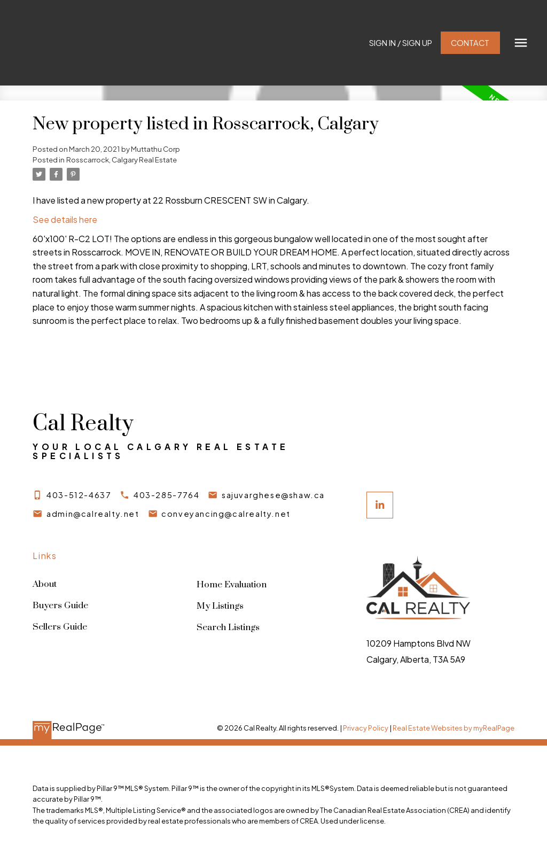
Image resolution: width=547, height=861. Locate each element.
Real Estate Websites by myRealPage (453, 728)
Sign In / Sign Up (399, 43)
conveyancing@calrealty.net (227, 513)
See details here (65, 219)
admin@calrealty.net (92, 513)
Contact (469, 43)
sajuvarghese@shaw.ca (276, 495)
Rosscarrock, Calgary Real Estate (121, 159)
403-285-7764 (167, 495)
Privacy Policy (365, 728)
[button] (399, 43)
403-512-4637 (79, 495)
